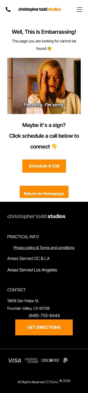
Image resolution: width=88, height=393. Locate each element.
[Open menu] (79, 9)
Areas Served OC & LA (28, 258)
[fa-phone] (8, 12)
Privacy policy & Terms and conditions (44, 247)
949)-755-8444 (45, 315)
